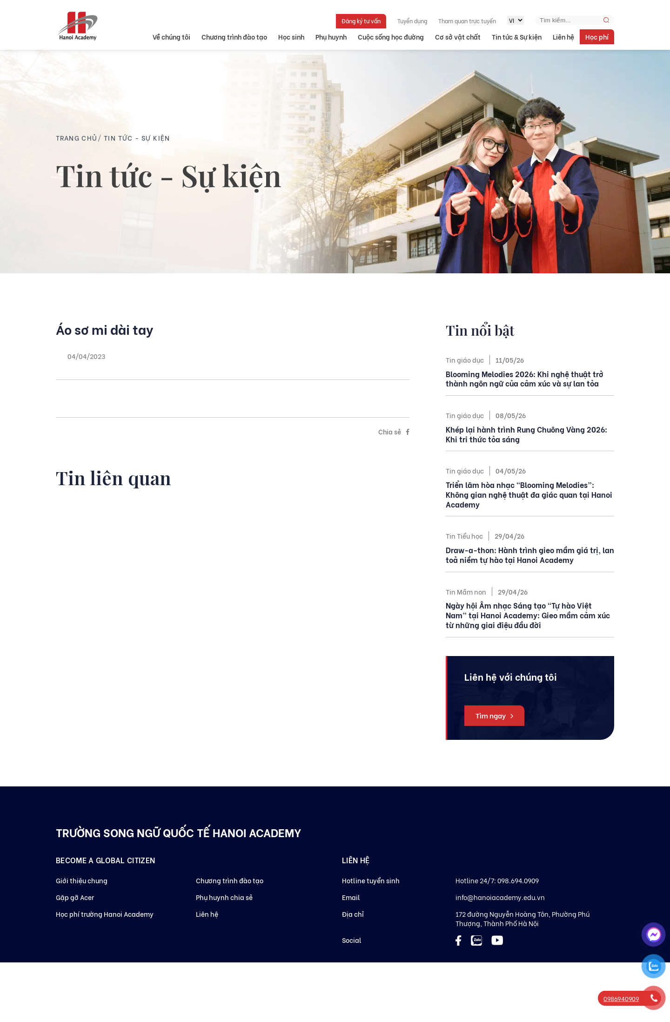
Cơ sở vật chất (458, 36)
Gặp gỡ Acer (75, 897)
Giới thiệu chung (81, 880)
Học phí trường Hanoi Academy (105, 914)
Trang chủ (77, 137)
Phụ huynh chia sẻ (224, 897)
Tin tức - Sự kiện (137, 137)
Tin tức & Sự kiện (517, 36)
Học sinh (291, 36)
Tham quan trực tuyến (467, 21)
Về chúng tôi (171, 36)
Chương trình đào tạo (234, 36)
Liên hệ (563, 36)
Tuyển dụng (412, 21)
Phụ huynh (331, 36)
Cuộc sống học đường (391, 36)
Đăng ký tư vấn (361, 21)
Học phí (597, 36)
